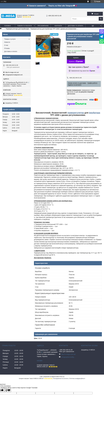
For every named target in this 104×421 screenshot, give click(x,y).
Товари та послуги (24, 25)
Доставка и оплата (10, 51)
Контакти (58, 25)
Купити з (76, 61)
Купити (75, 58)
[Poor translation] (7, 390)
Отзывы (7, 48)
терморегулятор (75, 113)
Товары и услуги (9, 39)
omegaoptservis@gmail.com (14, 75)
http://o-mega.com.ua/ (12, 72)
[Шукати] (101, 19)
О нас (6, 45)
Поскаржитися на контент (60, 378)
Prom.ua (62, 376)
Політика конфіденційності (77, 378)
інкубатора (94, 113)
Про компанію (42, 25)
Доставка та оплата (75, 25)
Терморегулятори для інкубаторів (17, 29)
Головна (7, 25)
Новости (7, 42)
